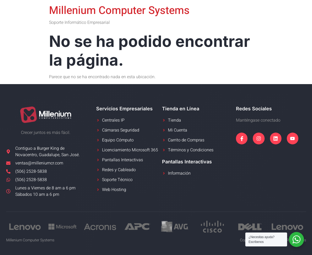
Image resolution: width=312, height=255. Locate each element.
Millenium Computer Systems (119, 10)
